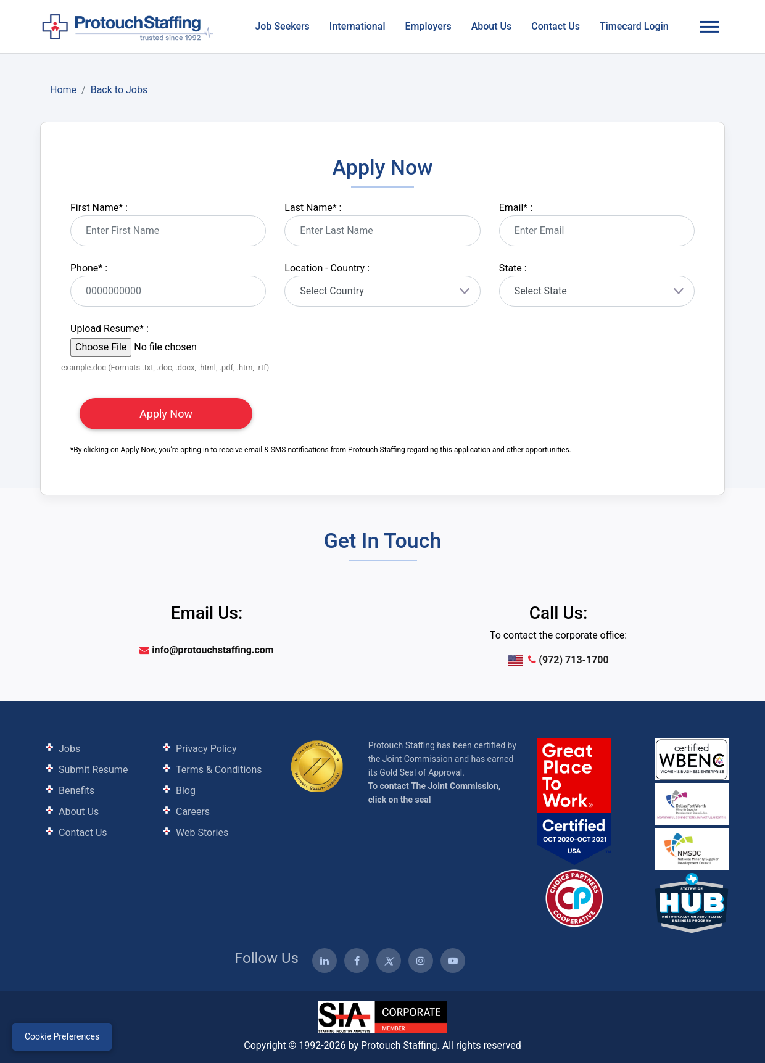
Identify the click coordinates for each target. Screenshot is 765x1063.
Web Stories (202, 832)
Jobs (69, 749)
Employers (428, 26)
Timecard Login (634, 26)
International (357, 26)
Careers (193, 811)
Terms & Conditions (219, 770)
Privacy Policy (206, 749)
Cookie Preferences (62, 1036)
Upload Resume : (109, 328)
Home (63, 90)
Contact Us (555, 26)
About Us (491, 26)
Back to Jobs (119, 90)
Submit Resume (93, 770)
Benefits (76, 790)
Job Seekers (282, 26)
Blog (186, 790)
